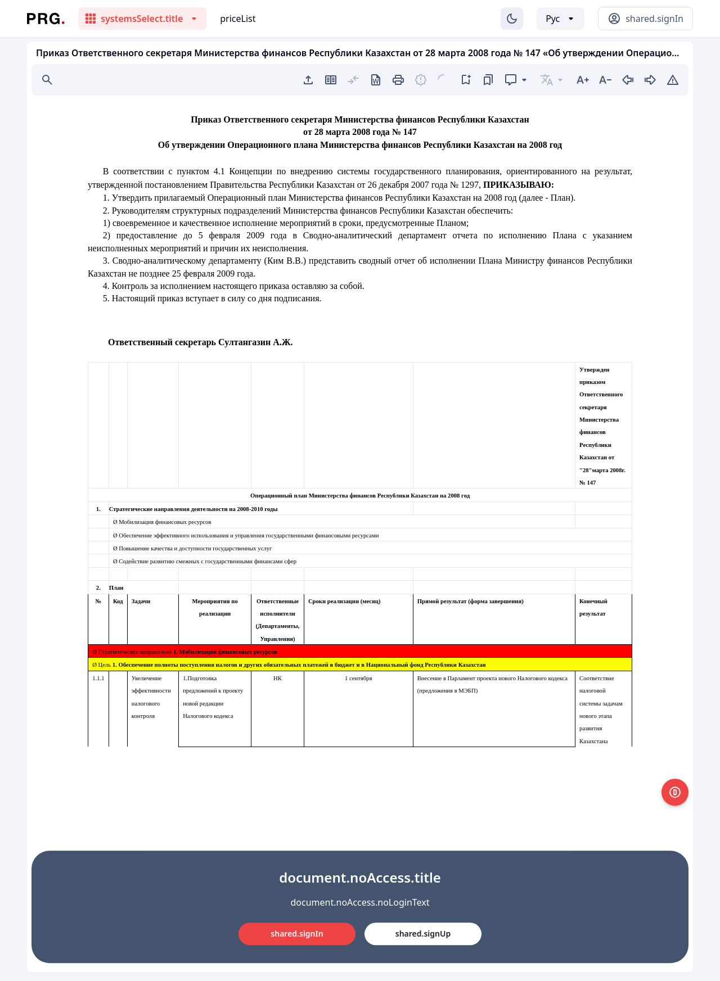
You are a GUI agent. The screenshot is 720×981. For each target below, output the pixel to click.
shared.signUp (423, 933)
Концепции (251, 171)
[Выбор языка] (560, 18)
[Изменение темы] (512, 18)
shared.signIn (297, 933)
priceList (237, 18)
